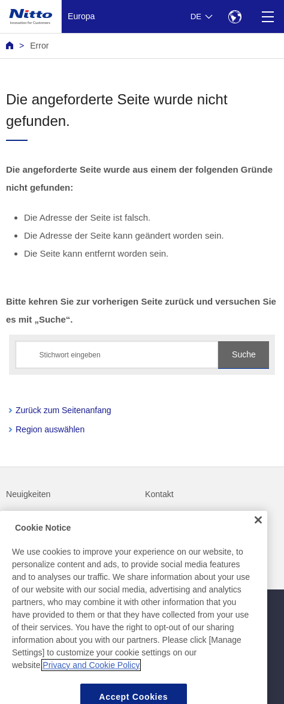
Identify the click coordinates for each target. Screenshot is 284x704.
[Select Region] (234, 16)
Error (39, 45)
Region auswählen (50, 429)
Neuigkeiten (28, 494)
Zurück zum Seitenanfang (63, 410)
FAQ (14, 519)
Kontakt (159, 494)
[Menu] (267, 16)
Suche (244, 354)
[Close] (258, 529)
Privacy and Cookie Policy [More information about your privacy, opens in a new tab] (91, 674)
